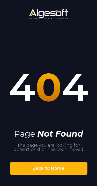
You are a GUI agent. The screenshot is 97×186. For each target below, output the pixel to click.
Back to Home (48, 168)
